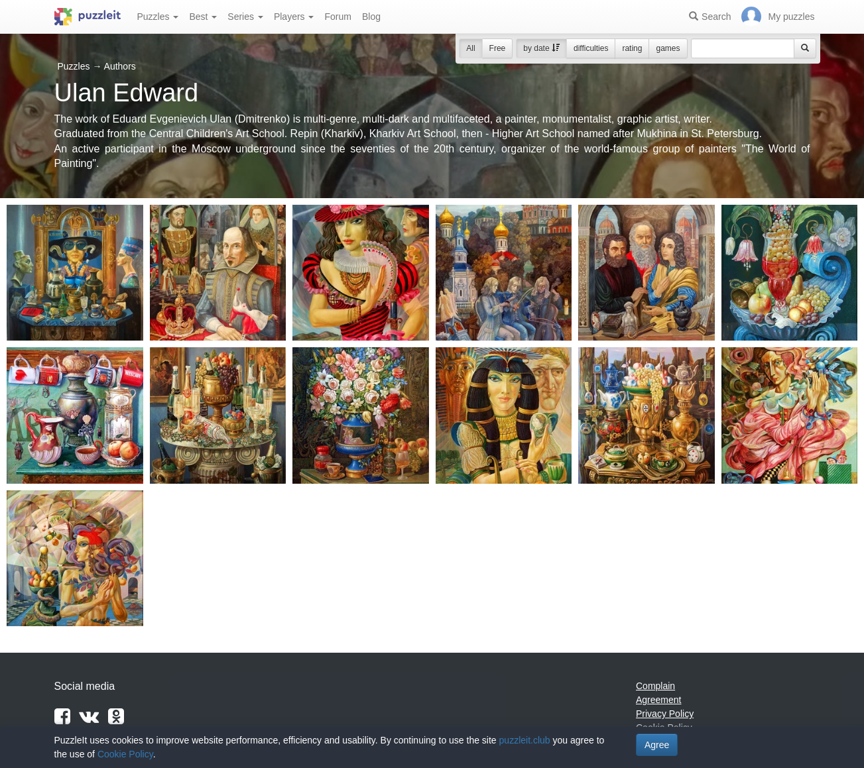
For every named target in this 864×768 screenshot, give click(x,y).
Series (245, 16)
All (470, 48)
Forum (337, 16)
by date (541, 48)
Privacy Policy (665, 713)
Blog (371, 16)
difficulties (591, 48)
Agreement (658, 699)
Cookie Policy (125, 754)
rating (632, 48)
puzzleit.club (524, 740)
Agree (657, 745)
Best (203, 16)
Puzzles (158, 16)
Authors (120, 66)
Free (497, 48)
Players (294, 16)
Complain (655, 686)
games (668, 48)
